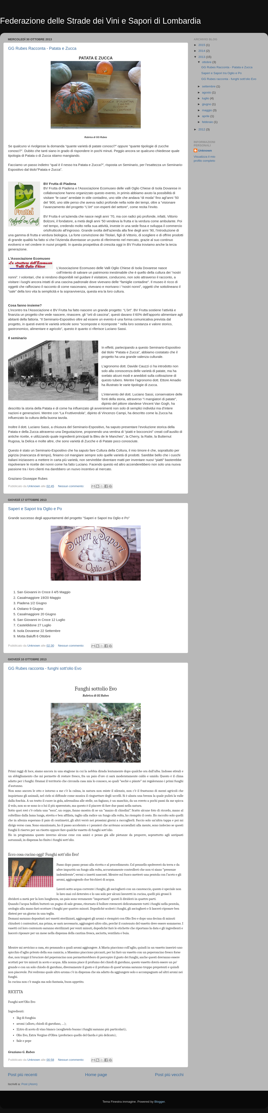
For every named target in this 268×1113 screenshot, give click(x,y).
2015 (202, 45)
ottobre (207, 62)
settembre (209, 86)
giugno (207, 104)
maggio (207, 110)
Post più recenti (22, 1074)
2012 (202, 129)
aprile (206, 116)
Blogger (159, 1101)
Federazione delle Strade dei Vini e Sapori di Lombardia (100, 20)
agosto (207, 92)
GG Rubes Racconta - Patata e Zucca (42, 48)
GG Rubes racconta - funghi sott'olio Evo (45, 668)
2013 (202, 57)
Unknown (205, 150)
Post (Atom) (29, 1084)
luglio (206, 98)
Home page (96, 1074)
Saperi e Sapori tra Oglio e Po (35, 509)
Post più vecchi (169, 1074)
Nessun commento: (71, 486)
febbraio (208, 122)
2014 (202, 50)
